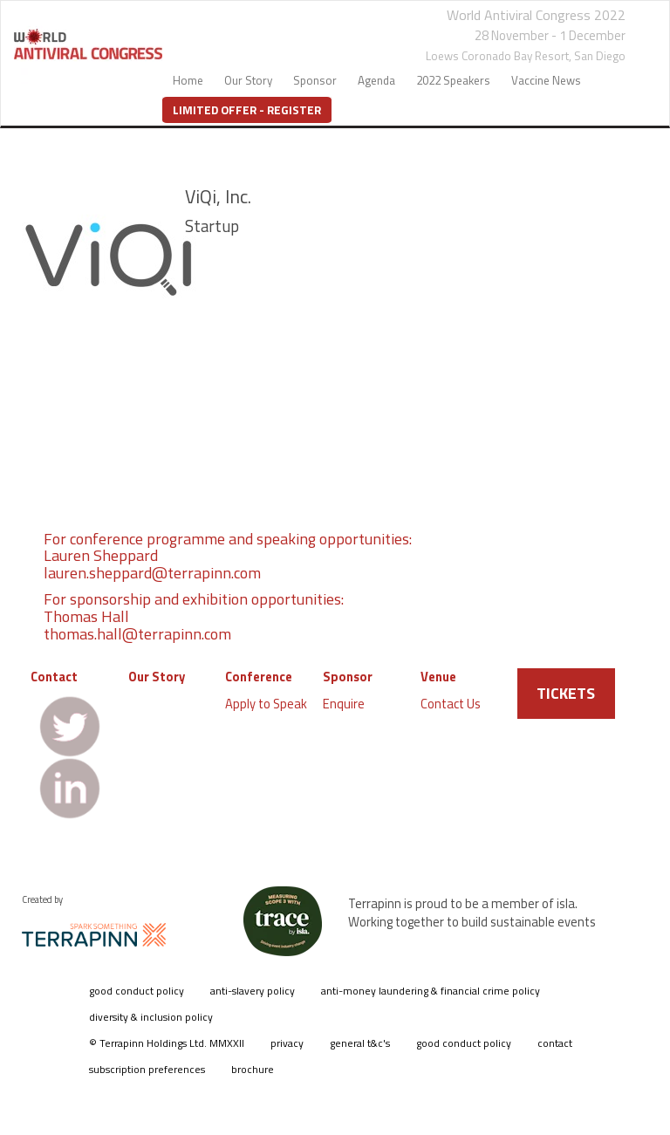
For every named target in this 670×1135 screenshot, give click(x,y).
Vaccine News (546, 80)
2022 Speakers (453, 80)
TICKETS (566, 693)
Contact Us (450, 704)
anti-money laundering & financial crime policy (430, 990)
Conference (258, 677)
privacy (287, 1043)
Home (188, 80)
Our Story (248, 80)
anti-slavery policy (252, 990)
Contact (54, 677)
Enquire (344, 704)
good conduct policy (136, 990)
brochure (252, 1069)
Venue (438, 677)
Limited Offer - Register (247, 110)
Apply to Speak (266, 704)
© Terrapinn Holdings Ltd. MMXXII (166, 1043)
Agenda (376, 80)
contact (554, 1043)
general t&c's (360, 1043)
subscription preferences (147, 1069)
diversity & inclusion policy (151, 1017)
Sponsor (315, 80)
